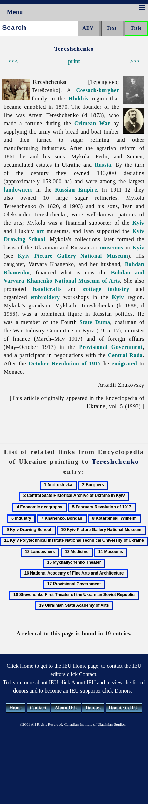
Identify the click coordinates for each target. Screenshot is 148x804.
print (74, 61)
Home (15, 707)
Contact (38, 707)
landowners (18, 190)
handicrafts (47, 289)
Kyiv (138, 223)
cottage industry (106, 289)
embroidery (45, 297)
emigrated (124, 363)
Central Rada (125, 355)
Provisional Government (110, 347)
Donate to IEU (124, 707)
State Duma (94, 322)
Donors (93, 707)
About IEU (66, 707)
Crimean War (92, 123)
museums (111, 248)
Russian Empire (76, 190)
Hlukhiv (78, 98)
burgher (109, 90)
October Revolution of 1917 (65, 363)
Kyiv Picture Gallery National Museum (73, 256)
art (40, 231)
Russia (103, 165)
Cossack (86, 90)
